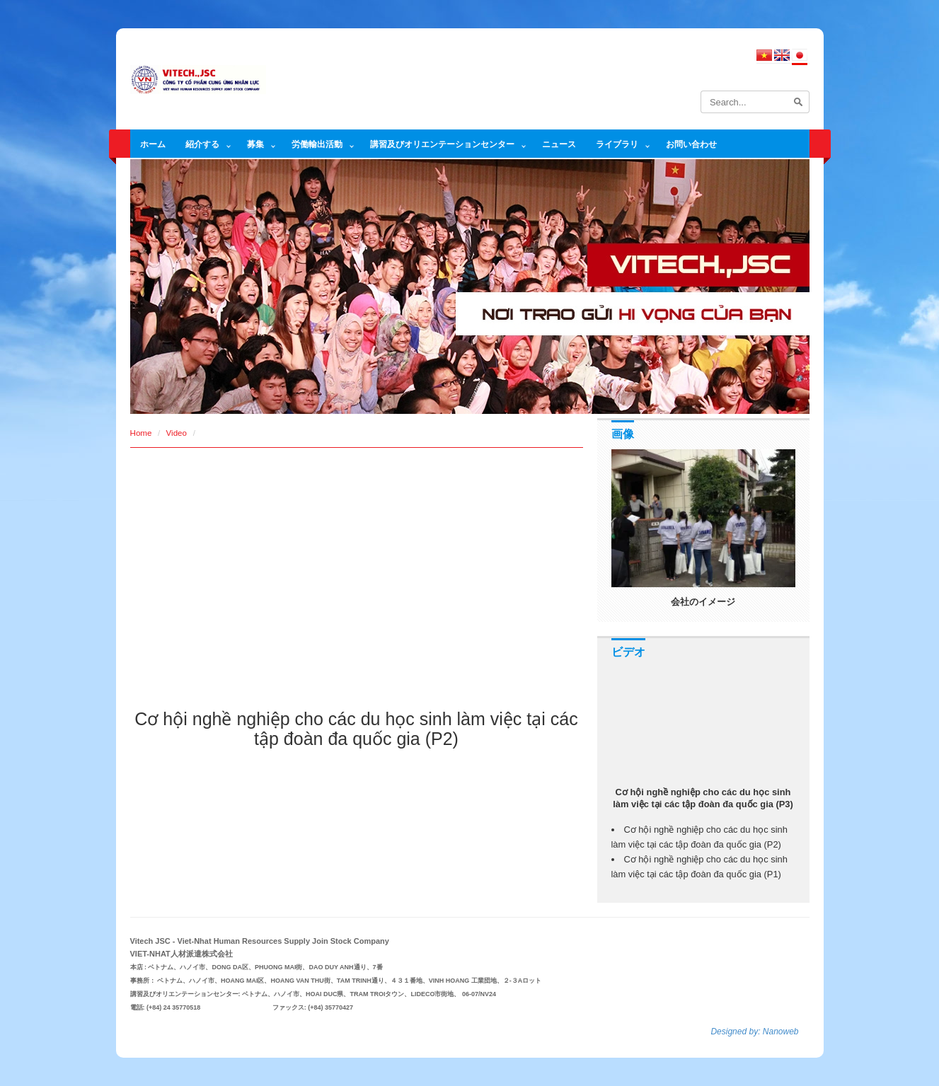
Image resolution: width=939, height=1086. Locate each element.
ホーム (153, 144)
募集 (255, 144)
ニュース (559, 144)
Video (177, 432)
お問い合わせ (691, 144)
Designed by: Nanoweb (754, 1031)
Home (141, 432)
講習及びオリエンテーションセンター (442, 144)
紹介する (202, 144)
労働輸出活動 (317, 144)
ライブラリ (617, 144)
